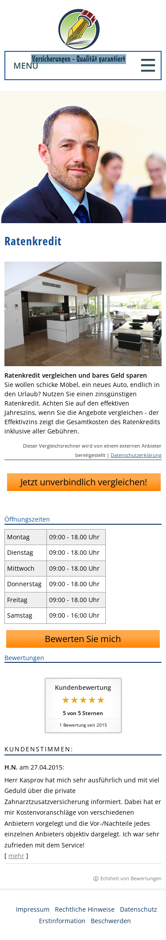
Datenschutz (138, 909)
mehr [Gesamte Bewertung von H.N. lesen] (16, 855)
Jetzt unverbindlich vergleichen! (83, 482)
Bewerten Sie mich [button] (83, 639)
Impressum (33, 909)
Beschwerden (111, 921)
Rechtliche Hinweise (85, 909)
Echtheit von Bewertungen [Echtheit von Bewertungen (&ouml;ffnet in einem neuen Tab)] (131, 878)
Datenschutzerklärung (136, 455)
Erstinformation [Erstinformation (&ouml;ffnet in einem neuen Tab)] (62, 921)
